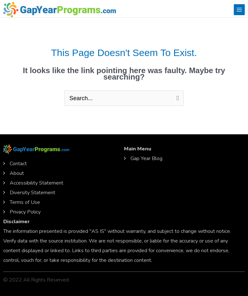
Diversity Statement (32, 192)
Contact (18, 163)
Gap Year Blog (146, 158)
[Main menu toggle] (239, 9)
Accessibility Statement (36, 182)
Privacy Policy (25, 211)
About (17, 173)
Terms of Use (25, 202)
